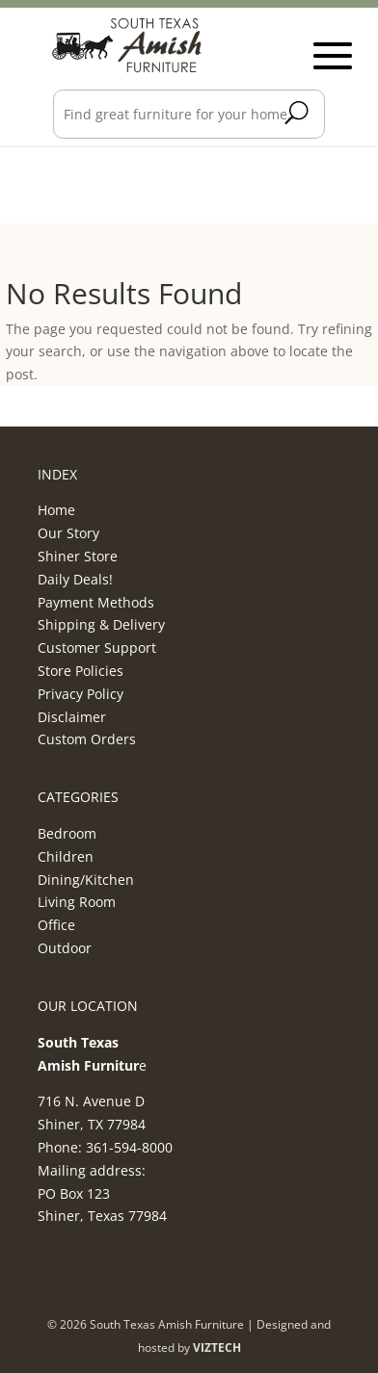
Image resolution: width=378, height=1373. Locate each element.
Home (56, 510)
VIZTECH (217, 1347)
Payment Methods (96, 602)
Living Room (77, 902)
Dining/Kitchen (86, 879)
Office (56, 925)
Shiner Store (78, 556)
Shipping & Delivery (101, 624)
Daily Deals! (75, 579)
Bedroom (67, 833)
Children (66, 856)
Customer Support (97, 647)
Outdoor (65, 948)
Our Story (68, 533)
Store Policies (80, 670)
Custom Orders (87, 739)
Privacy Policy (80, 694)
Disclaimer (72, 717)
